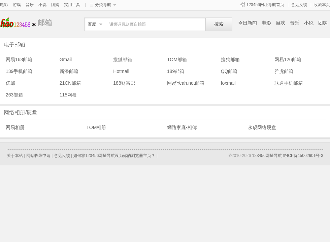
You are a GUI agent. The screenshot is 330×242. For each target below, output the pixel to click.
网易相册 (15, 127)
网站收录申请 (38, 155)
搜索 (219, 24)
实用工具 (72, 4)
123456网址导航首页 (265, 4)
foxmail (228, 83)
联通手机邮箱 (288, 83)
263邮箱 (14, 94)
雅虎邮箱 (283, 71)
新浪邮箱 (69, 71)
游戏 (17, 4)
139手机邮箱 (19, 71)
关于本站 (15, 155)
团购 (55, 4)
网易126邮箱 (287, 59)
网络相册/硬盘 (20, 112)
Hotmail (121, 71)
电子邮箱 (14, 44)
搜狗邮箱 (230, 59)
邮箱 (18, 22)
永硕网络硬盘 (262, 127)
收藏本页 (322, 4)
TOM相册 (96, 127)
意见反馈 (299, 4)
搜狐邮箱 (122, 59)
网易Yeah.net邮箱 (185, 83)
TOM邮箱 (177, 59)
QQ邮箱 (229, 71)
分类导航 (103, 4)
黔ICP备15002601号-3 (303, 155)
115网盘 (68, 94)
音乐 (30, 4)
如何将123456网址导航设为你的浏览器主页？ (114, 155)
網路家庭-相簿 (182, 127)
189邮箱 (175, 71)
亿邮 (10, 83)
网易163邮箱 (19, 59)
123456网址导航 (267, 155)
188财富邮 (124, 83)
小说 (42, 4)
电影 (4, 4)
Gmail (66, 59)
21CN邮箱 (70, 83)
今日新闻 (247, 23)
